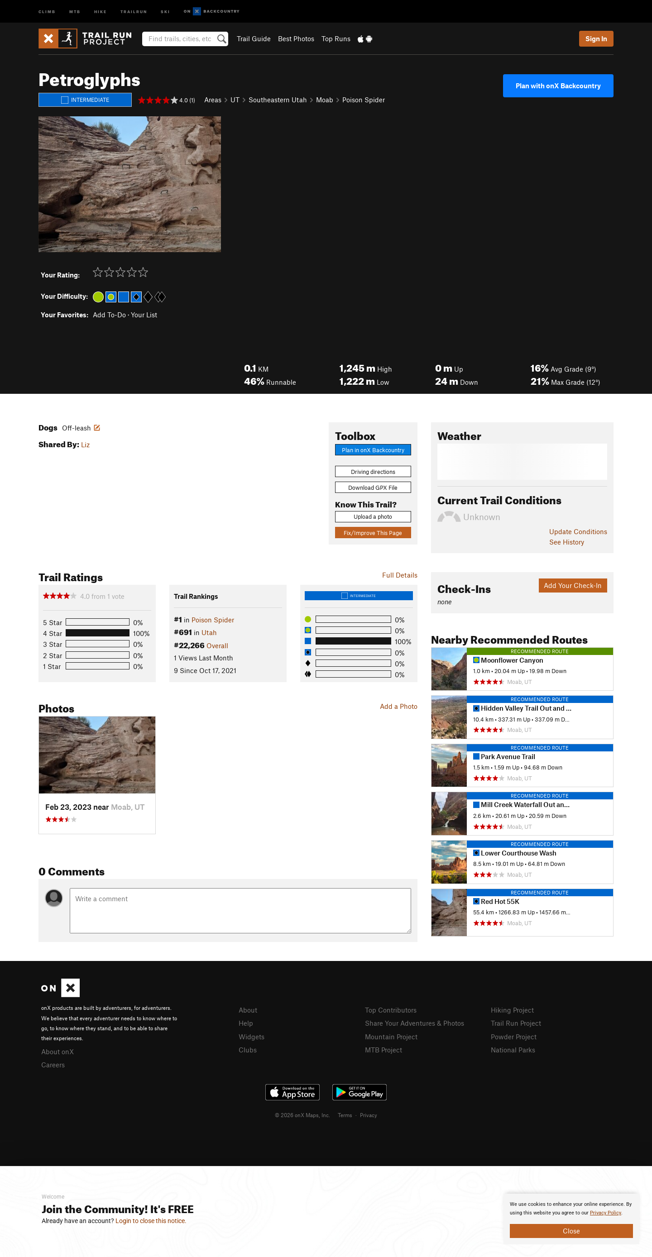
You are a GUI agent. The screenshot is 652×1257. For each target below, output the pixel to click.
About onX (57, 1051)
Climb (47, 11)
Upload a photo (373, 516)
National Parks (513, 1050)
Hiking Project (512, 1010)
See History (566, 542)
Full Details (399, 575)
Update (578, 531)
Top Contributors (391, 1010)
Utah (209, 632)
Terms (345, 1115)
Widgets (251, 1036)
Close (571, 1231)
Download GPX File (373, 487)
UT (235, 100)
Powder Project (514, 1036)
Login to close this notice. (151, 1220)
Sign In (596, 38)
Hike (100, 11)
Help (246, 1023)
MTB (75, 11)
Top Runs (335, 38)
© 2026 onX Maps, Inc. (302, 1115)
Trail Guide (254, 38)
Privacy (368, 1115)
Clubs (248, 1050)
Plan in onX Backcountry (373, 450)
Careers (53, 1065)
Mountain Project (391, 1036)
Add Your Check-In (573, 585)
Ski (165, 11)
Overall (217, 645)
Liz (85, 444)
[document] (571, 1219)
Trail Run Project (516, 1023)
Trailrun (133, 11)
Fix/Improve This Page (373, 532)
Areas (212, 100)
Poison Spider (363, 100)
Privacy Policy (605, 1213)
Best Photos (296, 38)
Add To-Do (109, 315)
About (248, 1010)
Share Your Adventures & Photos (414, 1023)
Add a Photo (398, 706)
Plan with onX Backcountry (558, 85)
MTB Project (383, 1050)
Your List (144, 315)
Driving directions (373, 471)
